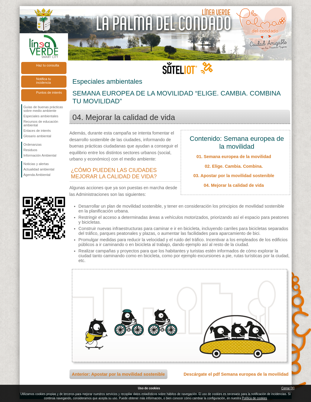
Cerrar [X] (287, 388)
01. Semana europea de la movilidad (233, 156)
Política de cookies (254, 398)
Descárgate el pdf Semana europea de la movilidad (235, 374)
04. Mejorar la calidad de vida (234, 185)
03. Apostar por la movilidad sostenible (233, 175)
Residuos (30, 150)
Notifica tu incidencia (43, 80)
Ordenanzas (33, 144)
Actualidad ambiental (39, 169)
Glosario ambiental (37, 136)
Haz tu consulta (47, 65)
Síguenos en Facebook (24, 187)
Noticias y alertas (36, 164)
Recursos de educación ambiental (41, 123)
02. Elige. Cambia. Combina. (234, 166)
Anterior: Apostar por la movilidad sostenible (118, 374)
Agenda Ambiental (37, 175)
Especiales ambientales (41, 116)
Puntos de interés (49, 92)
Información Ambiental (40, 155)
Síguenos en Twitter (34, 187)
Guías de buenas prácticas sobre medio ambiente (43, 108)
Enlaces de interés (37, 130)
